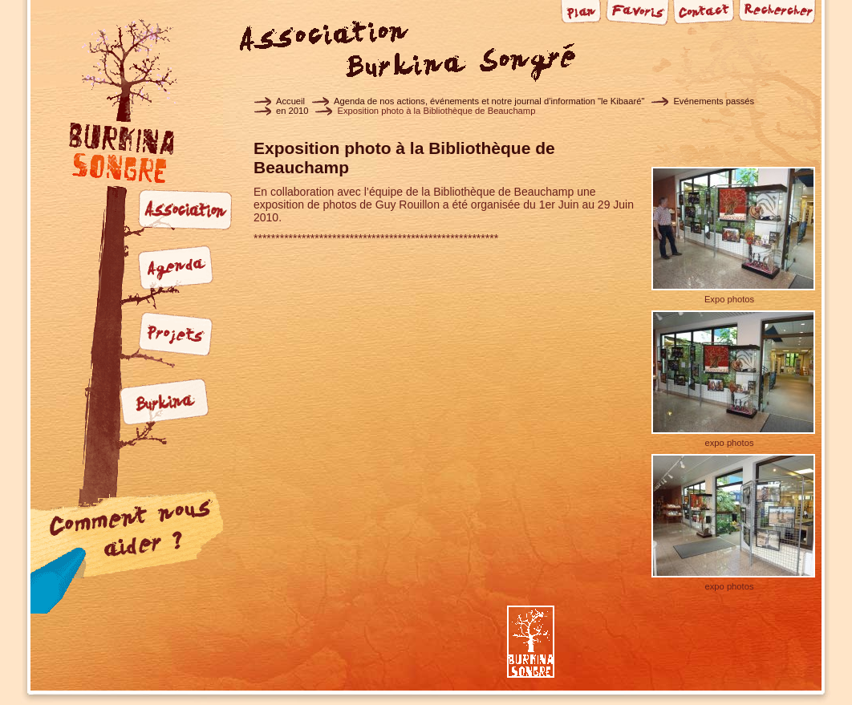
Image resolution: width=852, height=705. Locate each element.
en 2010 (292, 110)
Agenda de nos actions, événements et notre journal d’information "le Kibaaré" (489, 101)
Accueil (290, 101)
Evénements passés (713, 101)
